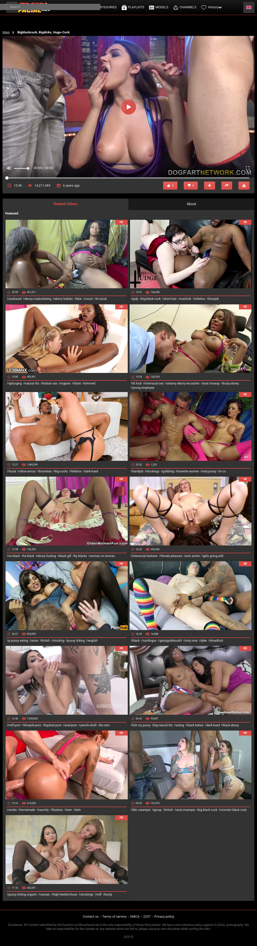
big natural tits (163, 725)
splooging (15, 383)
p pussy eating (18, 640)
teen (69, 810)
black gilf (65, 556)
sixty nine (191, 640)
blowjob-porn (32, 725)
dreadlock (216, 640)
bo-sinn (105, 725)
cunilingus (149, 640)
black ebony (231, 725)
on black (14, 556)
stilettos (200, 299)
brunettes (45, 471)
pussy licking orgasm (23, 894)
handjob (138, 471)
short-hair (170, 299)
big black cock (207, 810)
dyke (204, 640)
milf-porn (15, 725)
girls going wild (213, 556)
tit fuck (137, 383)
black (77, 383)
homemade (27, 810)
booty (108, 894)
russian (45, 894)
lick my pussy (142, 725)
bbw (79, 299)
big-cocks (61, 471)
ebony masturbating (38, 299)
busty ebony (231, 383)
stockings (152, 471)
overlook (185, 299)
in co (222, 471)
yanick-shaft (88, 725)
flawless (57, 810)
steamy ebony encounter (183, 383)
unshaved (15, 299)
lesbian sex (49, 383)
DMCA (135, 916)
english (92, 640)
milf (99, 894)
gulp (135, 299)
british (45, 640)
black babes (195, 725)
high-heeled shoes (65, 894)
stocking (59, 640)
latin (78, 810)
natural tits (32, 383)
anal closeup (211, 383)
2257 (147, 916)
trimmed (89, 383)
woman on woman (102, 556)
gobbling (168, 471)
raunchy (43, 810)
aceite (13, 810)
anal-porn (71, 725)
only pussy (209, 471)
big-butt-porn (53, 725)
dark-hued (91, 471)
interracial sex (154, 383)
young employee (143, 387)
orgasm (65, 383)
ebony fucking (46, 556)
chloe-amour (27, 471)
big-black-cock (151, 299)
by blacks (80, 556)
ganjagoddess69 (171, 640)
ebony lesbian (63, 299)
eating (180, 725)
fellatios (76, 471)
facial (12, 471)
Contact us (91, 916)
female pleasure (171, 556)
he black (28, 556)
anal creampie (185, 810)
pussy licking (76, 640)
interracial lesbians (145, 556)
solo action (192, 556)
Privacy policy (164, 916)
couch (89, 299)
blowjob (213, 299)
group (158, 810)
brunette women (188, 471)
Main (6, 32)
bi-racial (101, 299)
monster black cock (233, 810)
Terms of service (114, 916)
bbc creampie (142, 810)
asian (34, 640)
